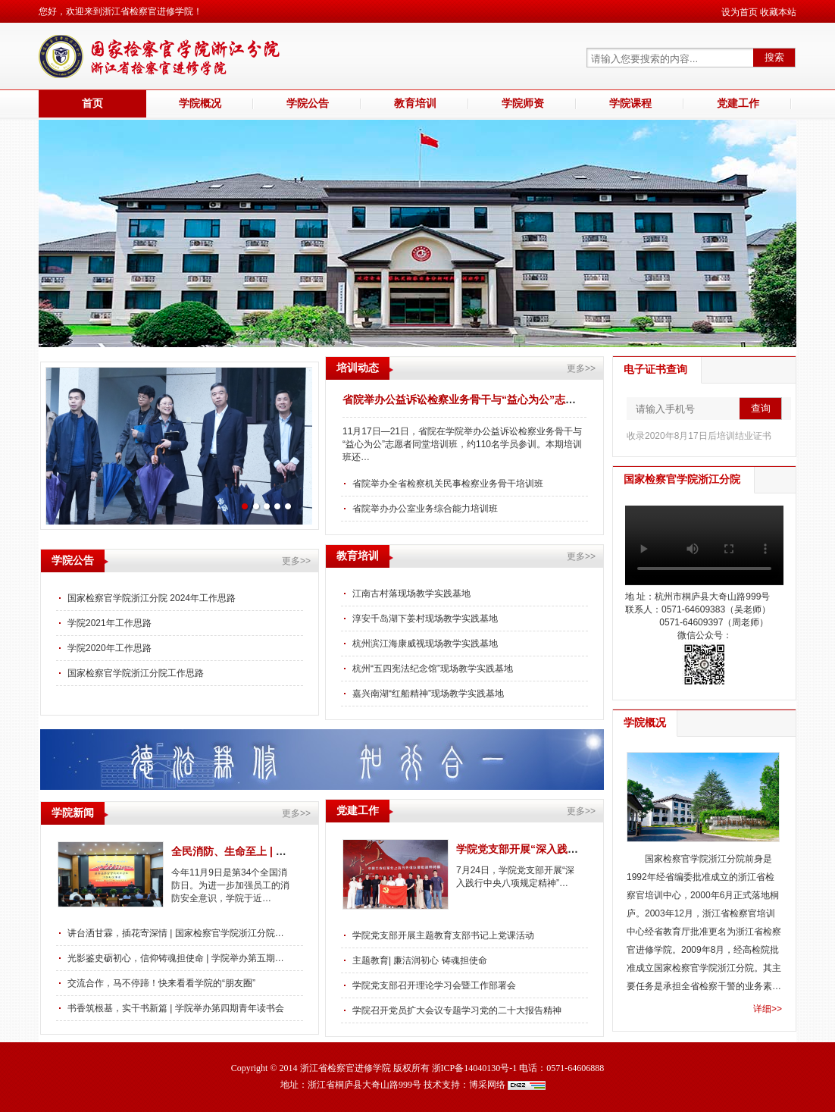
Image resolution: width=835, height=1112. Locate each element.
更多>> (581, 368)
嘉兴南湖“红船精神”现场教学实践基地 (428, 693)
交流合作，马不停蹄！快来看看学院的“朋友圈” (161, 983)
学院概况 (200, 103)
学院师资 (523, 103)
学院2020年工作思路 (109, 648)
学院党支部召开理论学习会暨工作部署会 (434, 985)
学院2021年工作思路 (109, 623)
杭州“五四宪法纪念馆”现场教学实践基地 (432, 668)
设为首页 (739, 12)
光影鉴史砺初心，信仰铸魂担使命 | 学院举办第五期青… (178, 958)
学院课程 (630, 103)
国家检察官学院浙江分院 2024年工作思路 (151, 598)
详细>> (767, 1009)
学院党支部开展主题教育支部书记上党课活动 (443, 935)
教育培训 (415, 103)
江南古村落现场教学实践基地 (411, 593)
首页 (92, 103)
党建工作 (738, 103)
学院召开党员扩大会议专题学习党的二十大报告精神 (456, 1010)
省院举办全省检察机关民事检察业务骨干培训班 (447, 483)
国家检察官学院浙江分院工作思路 (135, 673)
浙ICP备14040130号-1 (475, 1068)
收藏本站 (778, 12)
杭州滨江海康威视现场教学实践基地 (425, 643)
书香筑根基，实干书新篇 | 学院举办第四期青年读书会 (175, 1008)
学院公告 (307, 103)
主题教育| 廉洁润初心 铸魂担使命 (419, 960)
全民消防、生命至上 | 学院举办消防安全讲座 (276, 851)
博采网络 (487, 1084)
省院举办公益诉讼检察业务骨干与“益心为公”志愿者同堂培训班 (491, 399)
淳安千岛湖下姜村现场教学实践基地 (425, 618)
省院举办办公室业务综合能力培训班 (425, 508)
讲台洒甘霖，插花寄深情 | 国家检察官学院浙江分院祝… (178, 933)
